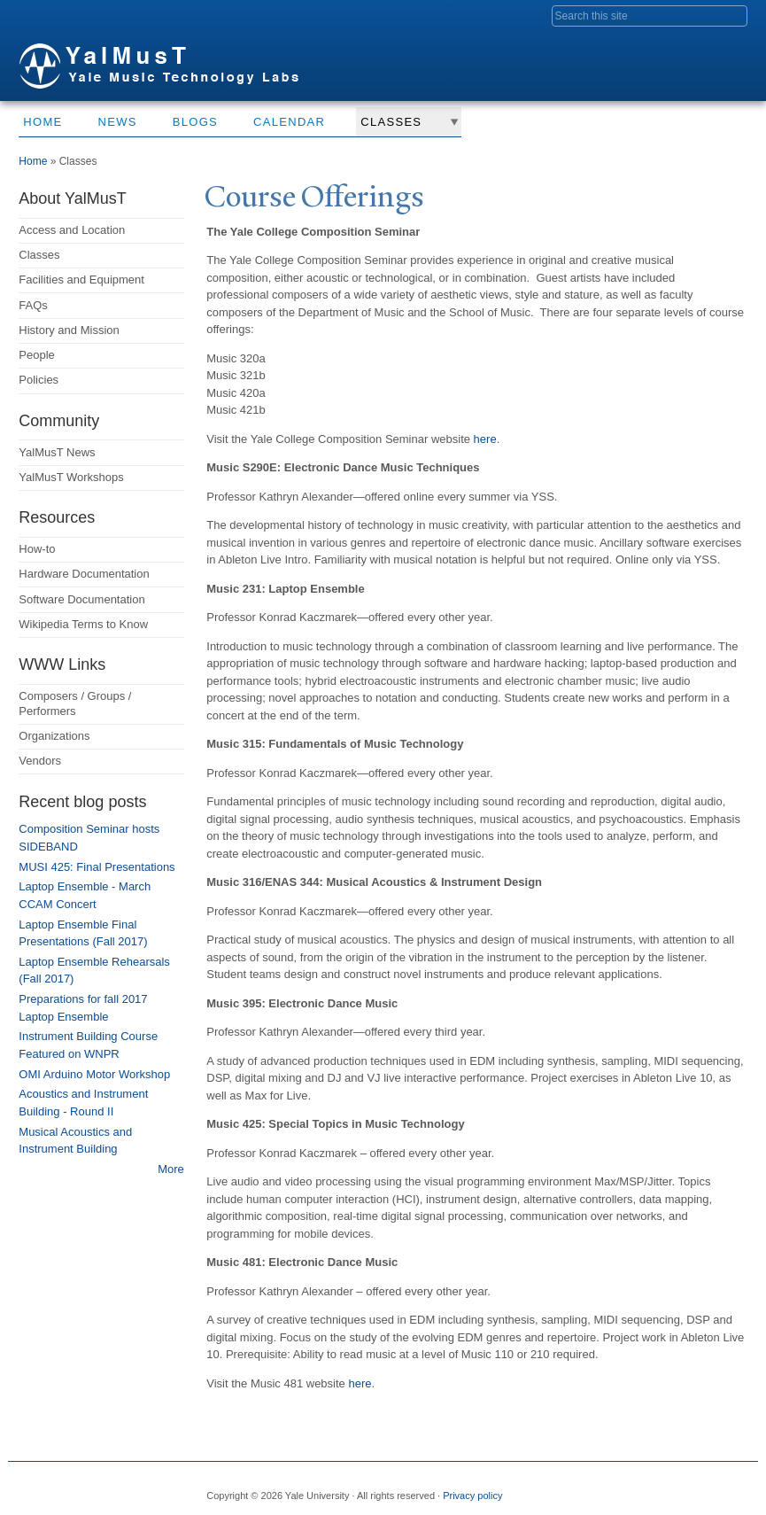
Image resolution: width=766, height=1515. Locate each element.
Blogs (195, 121)
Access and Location (72, 230)
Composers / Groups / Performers (75, 703)
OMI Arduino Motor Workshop (94, 1074)
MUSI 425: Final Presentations (96, 867)
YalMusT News (57, 452)
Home (42, 121)
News (117, 121)
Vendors (40, 760)
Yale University (68, 15)
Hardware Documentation (84, 573)
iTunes (686, 1488)
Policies (38, 379)
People (36, 354)
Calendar (289, 121)
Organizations (54, 735)
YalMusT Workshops (71, 477)
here (483, 439)
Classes (391, 121)
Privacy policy (472, 1495)
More (171, 1169)
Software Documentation (81, 599)
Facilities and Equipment (81, 279)
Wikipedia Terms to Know (83, 624)
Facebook (592, 1488)
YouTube (717, 1488)
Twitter (623, 1488)
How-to (37, 549)
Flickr (654, 1488)
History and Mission (69, 330)
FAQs (33, 305)
